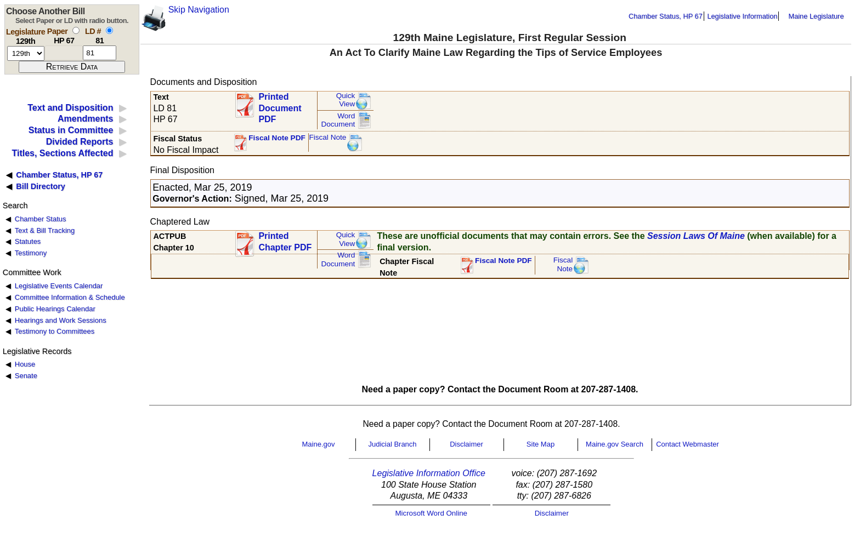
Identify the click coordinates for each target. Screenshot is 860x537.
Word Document (338, 120)
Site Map (541, 444)
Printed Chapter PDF (285, 241)
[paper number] (64, 52)
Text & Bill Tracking (45, 230)
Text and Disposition (70, 107)
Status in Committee (71, 130)
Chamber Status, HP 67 (666, 16)
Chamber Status (40, 219)
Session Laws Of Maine (696, 236)
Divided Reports (80, 141)
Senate (26, 376)
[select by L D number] (109, 30)
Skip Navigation (198, 9)
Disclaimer (466, 444)
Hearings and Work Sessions (60, 320)
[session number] (25, 53)
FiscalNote (563, 264)
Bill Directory (40, 186)
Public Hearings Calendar (55, 309)
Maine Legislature (816, 16)
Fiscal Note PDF (276, 138)
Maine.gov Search (614, 444)
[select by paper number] (76, 30)
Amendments (85, 118)
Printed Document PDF (279, 105)
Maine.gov (318, 444)
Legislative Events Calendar (59, 286)
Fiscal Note (327, 137)
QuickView (345, 100)
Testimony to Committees (54, 331)
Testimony (31, 253)
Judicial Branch (392, 444)
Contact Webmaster (687, 444)
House (25, 364)
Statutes (28, 241)
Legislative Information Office (428, 473)
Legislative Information (742, 16)
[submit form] (72, 67)
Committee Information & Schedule (70, 297)
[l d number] (99, 52)
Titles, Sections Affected (62, 153)
